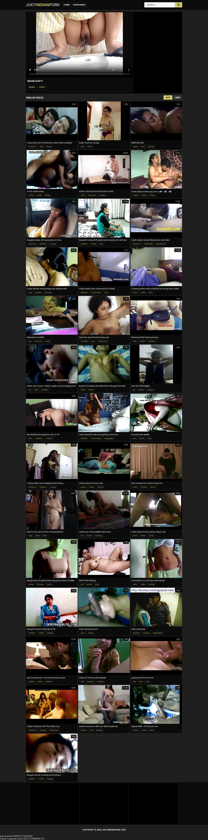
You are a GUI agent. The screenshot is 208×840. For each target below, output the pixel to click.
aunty (42, 87)
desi (82, 147)
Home (67, 5)
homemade (96, 292)
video (135, 584)
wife (36, 390)
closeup (40, 584)
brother (144, 487)
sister (135, 487)
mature (136, 195)
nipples (150, 390)
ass (134, 438)
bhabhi (38, 292)
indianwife (148, 244)
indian (32, 87)
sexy (41, 147)
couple (53, 244)
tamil (144, 195)
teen (30, 438)
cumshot (84, 341)
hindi (90, 147)
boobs (49, 147)
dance (153, 487)
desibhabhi (161, 244)
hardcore (32, 147)
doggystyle (109, 438)
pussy (83, 487)
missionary (102, 341)
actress (151, 147)
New (177, 97)
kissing (146, 633)
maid (151, 730)
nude (49, 584)
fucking (98, 536)
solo (106, 292)
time (148, 682)
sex (29, 341)
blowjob (90, 682)
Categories (79, 5)
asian (48, 341)
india (83, 195)
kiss (143, 147)
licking (83, 730)
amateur (102, 195)
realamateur (158, 633)
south (39, 195)
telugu (47, 195)
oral (82, 682)
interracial (54, 730)
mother (31, 682)
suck (83, 633)
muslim (49, 438)
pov (93, 341)
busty (83, 390)
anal (149, 438)
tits (134, 390)
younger (48, 292)
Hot (168, 97)
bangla (50, 633)
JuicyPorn (42, 5)
